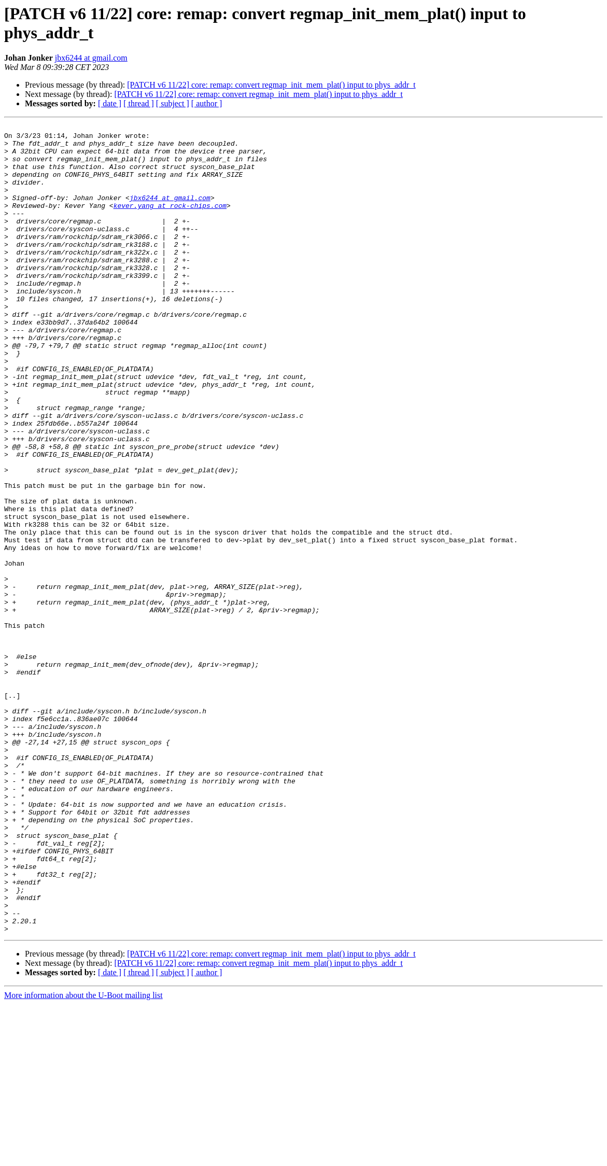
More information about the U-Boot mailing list (83, 1157)
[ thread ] (138, 103)
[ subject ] (172, 103)
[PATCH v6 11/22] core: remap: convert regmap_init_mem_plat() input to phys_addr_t (271, 84)
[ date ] (109, 103)
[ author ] (206, 103)
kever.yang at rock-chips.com (170, 222)
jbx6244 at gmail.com (91, 57)
